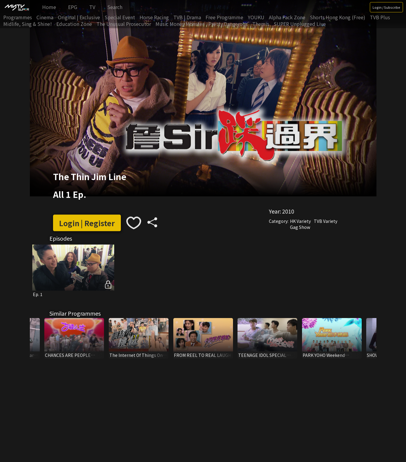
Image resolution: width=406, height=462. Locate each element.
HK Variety (300, 221)
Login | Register (87, 222)
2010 (288, 211)
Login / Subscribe (386, 7)
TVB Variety (325, 221)
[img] (16, 7)
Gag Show (300, 227)
